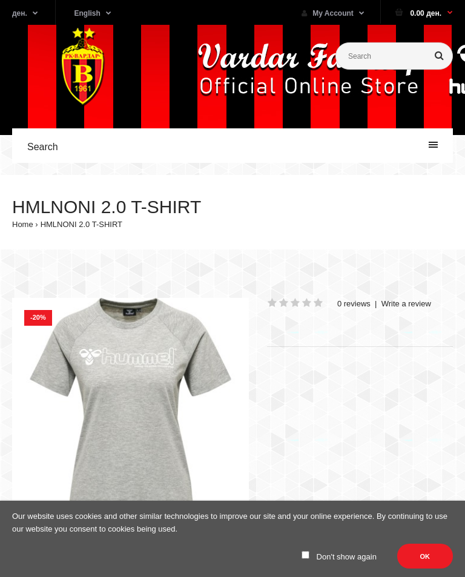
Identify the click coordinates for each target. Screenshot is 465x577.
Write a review (406, 303)
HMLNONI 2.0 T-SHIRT (81, 224)
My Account (328, 13)
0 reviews (354, 303)
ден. (19, 13)
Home (22, 224)
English (87, 13)
